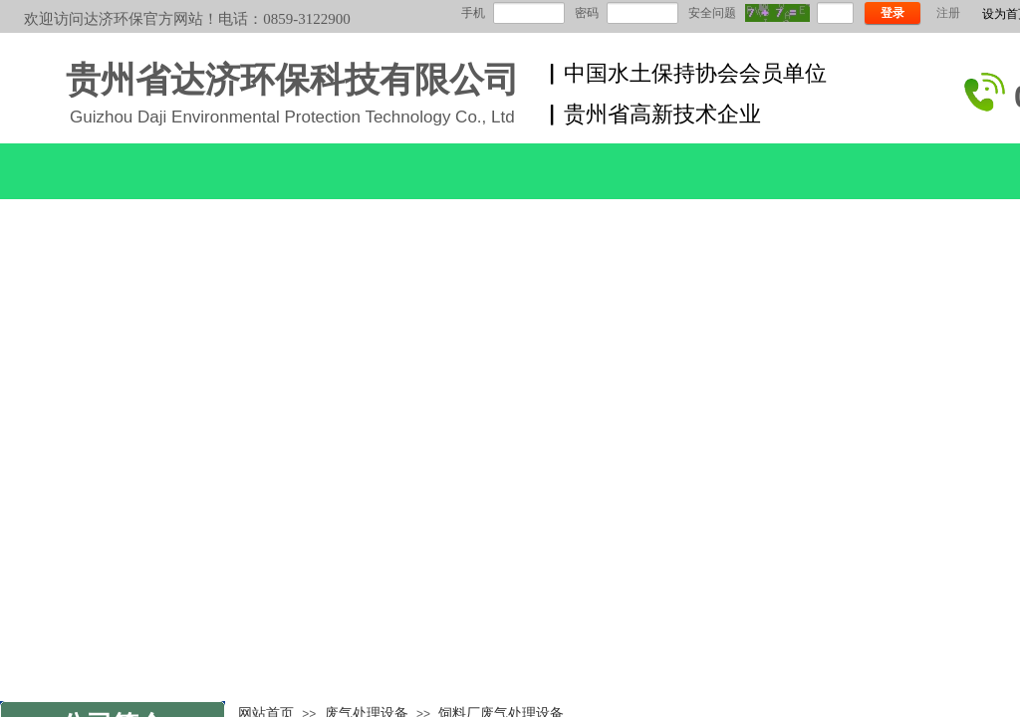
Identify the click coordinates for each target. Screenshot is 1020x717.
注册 (948, 13)
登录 (892, 13)
